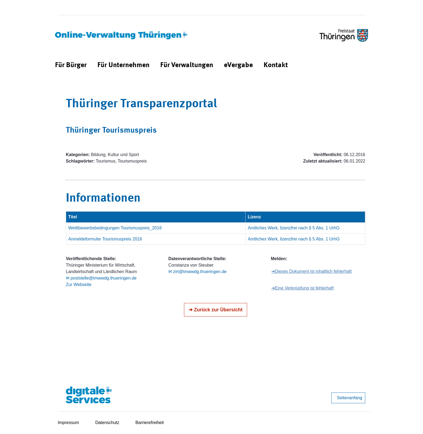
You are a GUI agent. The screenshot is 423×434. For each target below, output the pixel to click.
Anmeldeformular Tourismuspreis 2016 (105, 239)
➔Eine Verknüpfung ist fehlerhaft (302, 288)
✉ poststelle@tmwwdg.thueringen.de (101, 278)
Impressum (68, 422)
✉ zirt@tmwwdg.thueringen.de (197, 271)
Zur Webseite (78, 284)
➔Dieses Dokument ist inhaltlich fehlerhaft (311, 271)
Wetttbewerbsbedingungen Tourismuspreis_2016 (115, 228)
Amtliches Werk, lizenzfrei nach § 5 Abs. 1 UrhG (293, 228)
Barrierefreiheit (149, 422)
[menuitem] (71, 65)
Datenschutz (107, 422)
